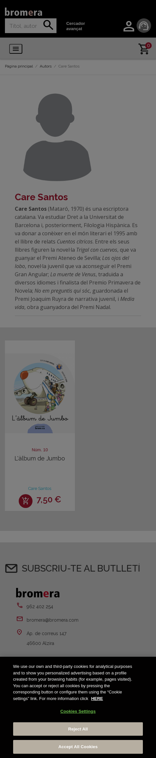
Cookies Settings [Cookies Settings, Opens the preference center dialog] (78, 711)
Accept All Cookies (78, 746)
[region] (78, 707)
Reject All (78, 729)
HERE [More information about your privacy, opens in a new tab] (97, 698)
